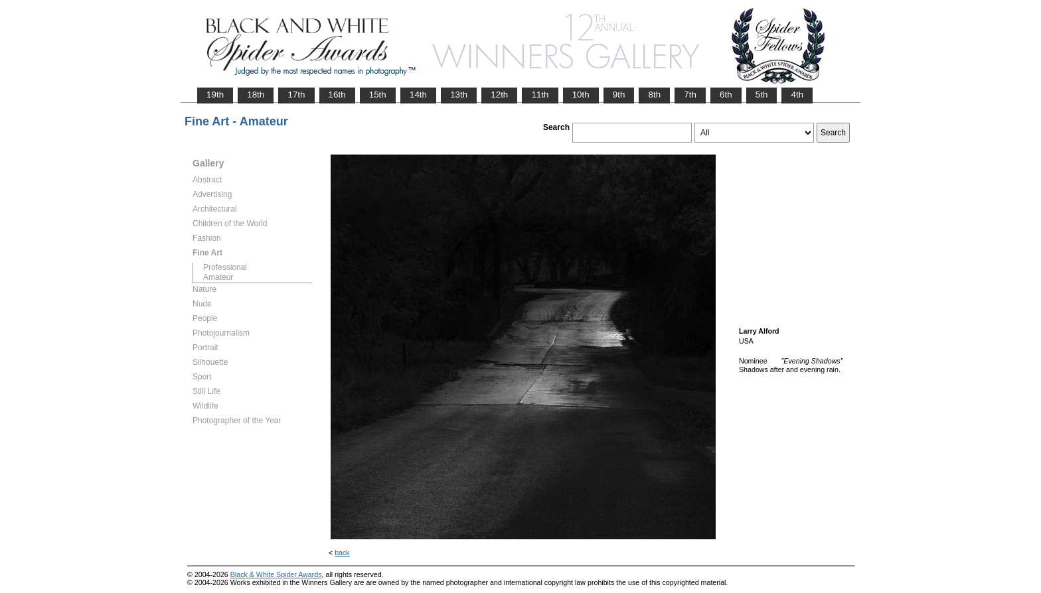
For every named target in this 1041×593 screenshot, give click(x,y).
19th (215, 94)
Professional (225, 267)
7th (690, 94)
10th (581, 94)
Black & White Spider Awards (276, 574)
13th (459, 94)
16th (337, 94)
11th (540, 94)
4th (797, 94)
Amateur (218, 277)
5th (761, 94)
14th (418, 94)
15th (378, 94)
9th (619, 94)
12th (499, 94)
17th (296, 94)
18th (256, 94)
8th (654, 94)
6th (726, 94)
